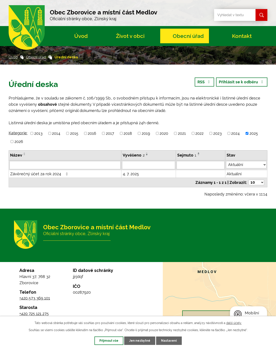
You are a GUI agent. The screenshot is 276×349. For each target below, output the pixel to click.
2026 (18, 141)
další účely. (234, 323)
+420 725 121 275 (34, 313)
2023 (217, 133)
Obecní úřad (188, 36)
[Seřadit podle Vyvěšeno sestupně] (147, 155)
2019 (146, 133)
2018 (128, 133)
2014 (56, 133)
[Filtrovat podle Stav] (246, 164)
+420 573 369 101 (34, 298)
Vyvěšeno (134, 155)
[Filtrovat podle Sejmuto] (200, 165)
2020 (164, 133)
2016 (92, 133)
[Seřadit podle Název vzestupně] (24, 153)
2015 (74, 133)
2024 (235, 133)
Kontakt (242, 36)
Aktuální (234, 174)
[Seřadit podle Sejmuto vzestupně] (198, 153)
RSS (205, 82)
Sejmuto (186, 155)
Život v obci (130, 36)
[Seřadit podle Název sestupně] (24, 155)
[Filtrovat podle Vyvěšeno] (148, 165)
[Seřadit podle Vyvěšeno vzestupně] (147, 153)
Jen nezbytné (139, 340)
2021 (182, 133)
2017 (110, 133)
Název (16, 155)
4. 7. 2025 (131, 174)
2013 (38, 133)
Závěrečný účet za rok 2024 (39, 174)
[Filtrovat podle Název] (65, 165)
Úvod (81, 36)
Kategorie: (18, 133)
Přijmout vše (108, 340)
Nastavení (169, 340)
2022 (199, 133)
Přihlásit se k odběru (242, 82)
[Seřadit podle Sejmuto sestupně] (198, 155)
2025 (253, 133)
